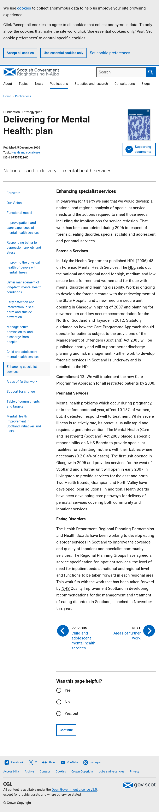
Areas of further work (22, 382)
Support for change (21, 391)
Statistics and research (91, 84)
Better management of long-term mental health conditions (24, 287)
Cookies (61, 771)
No (67, 701)
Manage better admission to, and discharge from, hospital (20, 334)
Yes (68, 690)
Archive (29, 771)
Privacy (134, 771)
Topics (23, 84)
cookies (24, 8)
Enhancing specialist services (22, 369)
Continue (66, 730)
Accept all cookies (20, 53)
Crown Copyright (82, 771)
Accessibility (11, 771)
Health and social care (25, 152)
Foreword (13, 193)
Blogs (145, 84)
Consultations (124, 84)
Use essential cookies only (63, 53)
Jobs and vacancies (111, 771)
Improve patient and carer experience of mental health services (23, 228)
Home (7, 96)
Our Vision (14, 203)
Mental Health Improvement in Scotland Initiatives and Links (24, 423)
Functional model (19, 213)
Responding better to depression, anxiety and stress (24, 247)
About (7, 84)
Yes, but (71, 713)
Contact (45, 771)
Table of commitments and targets (23, 403)
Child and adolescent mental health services (23, 354)
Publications (59, 84)
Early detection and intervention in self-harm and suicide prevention (21, 309)
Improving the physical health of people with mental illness (23, 267)
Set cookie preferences (110, 52)
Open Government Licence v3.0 (74, 790)
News (39, 84)
